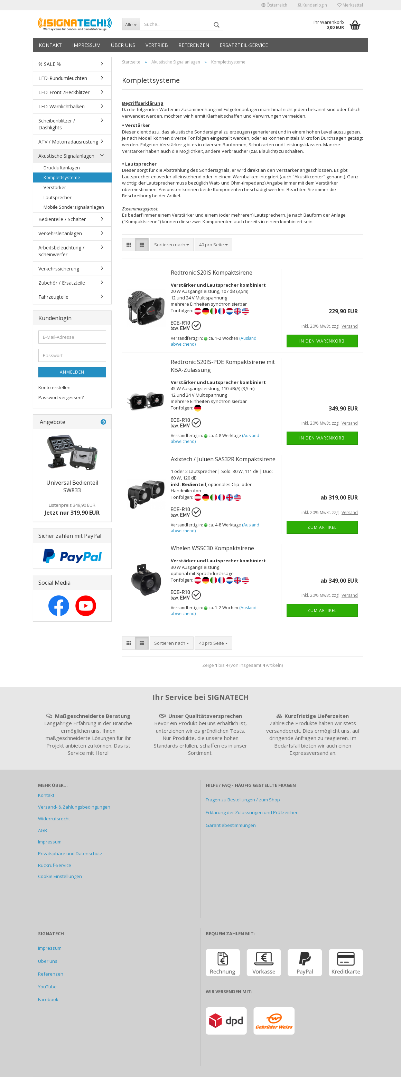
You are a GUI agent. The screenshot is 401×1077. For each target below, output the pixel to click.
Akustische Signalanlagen (66, 155)
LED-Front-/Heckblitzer (64, 92)
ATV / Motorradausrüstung (68, 141)
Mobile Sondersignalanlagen (74, 207)
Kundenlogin (312, 5)
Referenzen (193, 45)
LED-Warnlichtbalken (61, 106)
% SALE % (49, 64)
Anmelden (72, 372)
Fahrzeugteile (53, 297)
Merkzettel (350, 5)
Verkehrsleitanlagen (60, 233)
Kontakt (50, 45)
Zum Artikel (322, 527)
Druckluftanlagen (62, 168)
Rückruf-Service (54, 865)
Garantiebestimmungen (231, 825)
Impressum (86, 45)
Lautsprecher (58, 197)
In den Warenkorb (322, 341)
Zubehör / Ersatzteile (61, 282)
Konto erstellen (54, 387)
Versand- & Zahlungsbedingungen (74, 807)
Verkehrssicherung (58, 268)
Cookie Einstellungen (60, 876)
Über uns (123, 45)
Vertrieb (157, 45)
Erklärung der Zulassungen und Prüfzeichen (252, 812)
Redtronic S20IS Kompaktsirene (211, 272)
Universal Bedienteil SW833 (72, 486)
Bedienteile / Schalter (62, 219)
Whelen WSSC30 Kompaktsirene (212, 548)
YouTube (47, 987)
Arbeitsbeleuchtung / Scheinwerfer (61, 251)
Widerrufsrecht (54, 819)
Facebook (48, 999)
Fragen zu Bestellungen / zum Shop (243, 800)
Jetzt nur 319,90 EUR (72, 509)
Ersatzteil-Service (244, 45)
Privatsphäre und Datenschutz (70, 853)
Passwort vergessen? (61, 397)
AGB (42, 830)
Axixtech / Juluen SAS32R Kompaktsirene (223, 459)
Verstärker (55, 187)
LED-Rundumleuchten (62, 78)
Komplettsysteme (62, 177)
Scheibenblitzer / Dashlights (56, 124)
